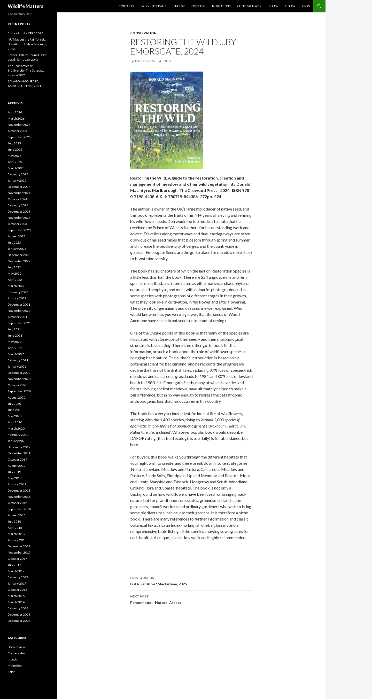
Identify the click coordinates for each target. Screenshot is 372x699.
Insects (13, 659)
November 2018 (19, 497)
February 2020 (18, 435)
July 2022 (14, 267)
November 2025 (19, 125)
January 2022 (17, 298)
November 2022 (19, 261)
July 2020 (14, 404)
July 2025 (14, 143)
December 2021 (19, 304)
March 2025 (16, 168)
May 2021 (14, 342)
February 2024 (18, 205)
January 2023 (17, 249)
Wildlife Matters (25, 6)
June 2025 (15, 149)
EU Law (290, 6)
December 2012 (19, 621)
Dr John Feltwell (154, 6)
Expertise (198, 6)
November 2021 (19, 311)
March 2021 (16, 354)
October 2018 (17, 503)
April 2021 (15, 348)
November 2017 (19, 552)
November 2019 (19, 453)
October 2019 (17, 459)
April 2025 (15, 162)
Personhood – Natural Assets (191, 599)
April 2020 (15, 422)
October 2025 (17, 131)
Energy (179, 6)
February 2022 (18, 292)
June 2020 (15, 410)
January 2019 (17, 484)
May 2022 (14, 273)
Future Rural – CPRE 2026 (25, 33)
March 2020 (16, 428)
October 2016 (17, 590)
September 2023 (19, 230)
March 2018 (16, 534)
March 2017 (16, 571)
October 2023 (17, 224)
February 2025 (18, 174)
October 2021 (17, 317)
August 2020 (16, 397)
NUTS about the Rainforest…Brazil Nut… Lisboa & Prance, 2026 (27, 44)
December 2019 (19, 447)
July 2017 (14, 565)
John (166, 61)
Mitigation (15, 665)
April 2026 (15, 112)
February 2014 (18, 608)
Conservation (143, 33)
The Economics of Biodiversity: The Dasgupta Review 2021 (26, 70)
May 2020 (14, 416)
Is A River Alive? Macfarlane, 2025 (191, 580)
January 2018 (17, 540)
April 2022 (15, 280)
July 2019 (14, 472)
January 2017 (17, 583)
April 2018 (15, 528)
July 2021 (14, 329)
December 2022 (19, 255)
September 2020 (19, 391)
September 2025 (19, 137)
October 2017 (17, 559)
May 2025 (14, 156)
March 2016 (16, 596)
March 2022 (16, 286)
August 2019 (16, 466)
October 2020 (17, 385)
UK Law (273, 6)
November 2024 (19, 193)
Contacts (126, 6)
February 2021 (18, 360)
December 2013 (19, 614)
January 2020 (17, 441)
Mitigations (221, 6)
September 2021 (19, 323)
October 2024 (17, 199)
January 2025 (17, 180)
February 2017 (18, 577)
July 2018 (14, 521)
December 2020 (19, 373)
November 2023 (19, 218)
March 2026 (16, 118)
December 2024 (19, 187)
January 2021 (17, 366)
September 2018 (19, 509)
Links (306, 6)
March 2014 (16, 602)
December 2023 (19, 211)
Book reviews (17, 647)
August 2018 (16, 515)
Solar (11, 672)
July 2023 (14, 242)
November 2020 (19, 379)
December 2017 (19, 546)
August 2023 (16, 236)
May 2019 (14, 478)
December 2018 (19, 490)
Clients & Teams (249, 6)
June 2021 (15, 335)
